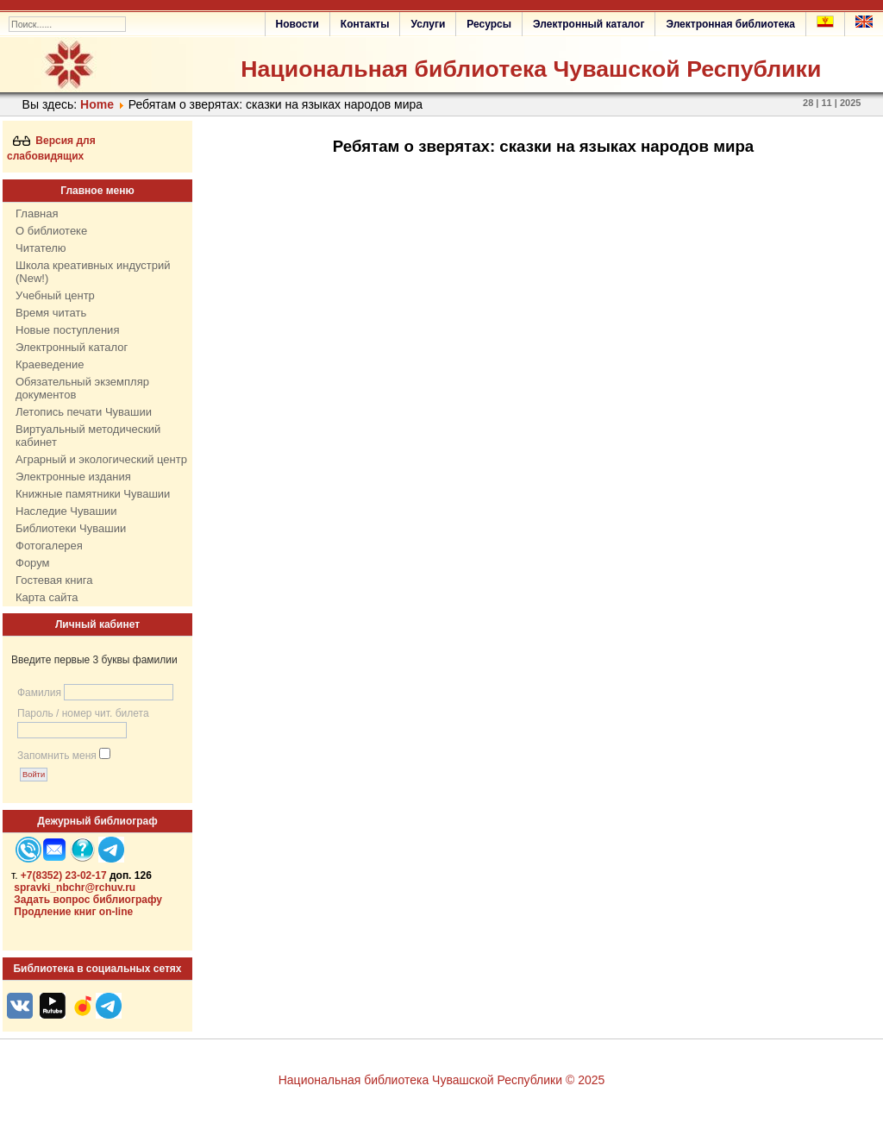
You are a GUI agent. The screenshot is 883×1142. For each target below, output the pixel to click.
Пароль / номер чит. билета (83, 713)
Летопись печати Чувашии (84, 411)
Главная (37, 213)
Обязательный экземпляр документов (82, 388)
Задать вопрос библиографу (88, 900)
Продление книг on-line (73, 912)
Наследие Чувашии (66, 511)
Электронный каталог (588, 24)
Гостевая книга (54, 580)
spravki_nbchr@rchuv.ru (74, 888)
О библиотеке (51, 230)
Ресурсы (489, 24)
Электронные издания (73, 476)
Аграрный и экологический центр (101, 459)
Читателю (41, 248)
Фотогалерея (49, 545)
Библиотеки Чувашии (71, 528)
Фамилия (39, 693)
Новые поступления (67, 329)
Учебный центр (55, 295)
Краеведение (50, 364)
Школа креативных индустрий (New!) (93, 272)
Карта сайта (47, 597)
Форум (33, 562)
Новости (297, 24)
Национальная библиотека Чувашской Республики (531, 69)
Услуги (427, 24)
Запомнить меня (57, 756)
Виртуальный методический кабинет (88, 436)
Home (97, 104)
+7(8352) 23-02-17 (64, 875)
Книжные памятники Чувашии (93, 493)
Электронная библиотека (730, 24)
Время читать (51, 312)
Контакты (365, 24)
